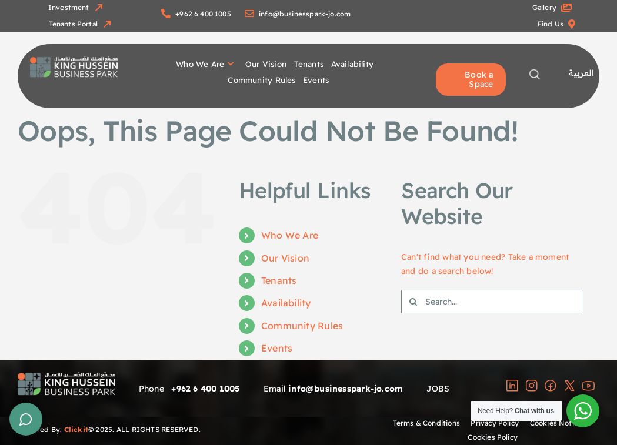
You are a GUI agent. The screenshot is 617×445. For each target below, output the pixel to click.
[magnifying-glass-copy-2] (534, 72)
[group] (74, 60)
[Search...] (492, 301)
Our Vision (285, 258)
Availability (286, 303)
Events (276, 348)
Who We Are (289, 235)
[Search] (413, 301)
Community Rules (302, 326)
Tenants (278, 280)
